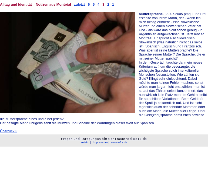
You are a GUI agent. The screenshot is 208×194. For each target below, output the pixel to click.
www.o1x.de (119, 142)
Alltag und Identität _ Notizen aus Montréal (36, 4)
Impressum (100, 142)
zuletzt (79, 4)
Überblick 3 (8, 131)
